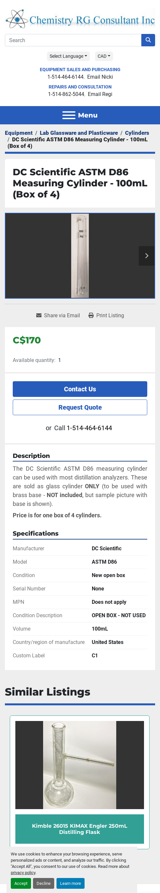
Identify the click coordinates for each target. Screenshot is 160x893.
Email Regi (100, 94)
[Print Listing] (106, 315)
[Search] (73, 40)
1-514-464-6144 (65, 77)
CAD (102, 56)
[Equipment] (19, 133)
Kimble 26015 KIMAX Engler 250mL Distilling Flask (79, 828)
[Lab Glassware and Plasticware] (79, 133)
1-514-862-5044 (66, 94)
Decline (44, 883)
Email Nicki (100, 77)
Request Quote (80, 407)
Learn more (70, 883)
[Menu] (68, 115)
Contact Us (80, 389)
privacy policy (23, 872)
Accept (20, 883)
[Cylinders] (137, 133)
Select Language (66, 56)
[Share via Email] (58, 315)
